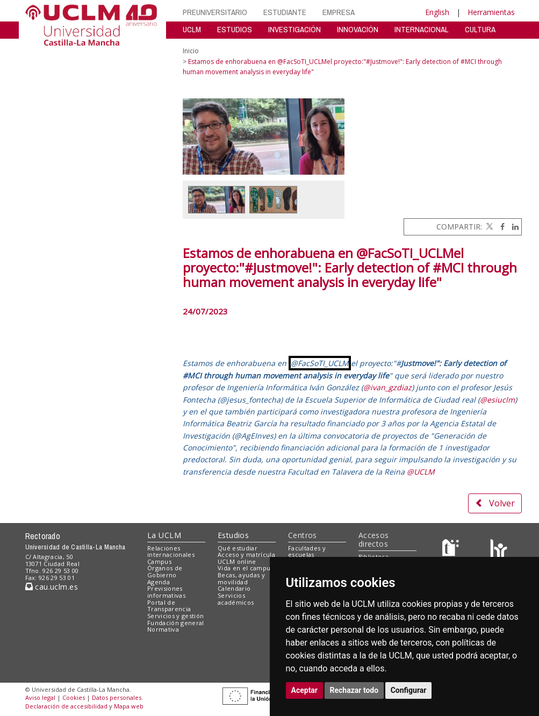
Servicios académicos (236, 598)
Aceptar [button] (304, 690)
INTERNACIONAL (421, 29)
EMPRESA (338, 12)
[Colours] (498, 550)
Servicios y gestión (175, 616)
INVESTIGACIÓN (294, 29)
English (437, 12)
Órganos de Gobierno (164, 571)
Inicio (191, 50)
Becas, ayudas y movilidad (241, 578)
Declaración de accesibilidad (66, 706)
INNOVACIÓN (357, 29)
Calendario (234, 588)
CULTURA (480, 29)
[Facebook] (500, 226)
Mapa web (128, 706)
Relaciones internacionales (171, 551)
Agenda (158, 582)
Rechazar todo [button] (354, 690)
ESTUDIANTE (284, 12)
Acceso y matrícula (246, 554)
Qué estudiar (237, 548)
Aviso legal (40, 697)
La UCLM (164, 535)
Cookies (73, 697)
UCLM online (237, 561)
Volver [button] (495, 503)
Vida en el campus (246, 568)
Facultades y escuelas (307, 551)
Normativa (163, 629)
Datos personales (116, 697)
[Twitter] (488, 226)
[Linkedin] (513, 226)
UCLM (192, 29)
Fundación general (175, 623)
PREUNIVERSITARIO (215, 12)
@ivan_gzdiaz (387, 387)
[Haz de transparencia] (452, 550)
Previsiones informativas (166, 591)
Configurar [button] (409, 690)
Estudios (233, 535)
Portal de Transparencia (169, 605)
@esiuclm (497, 400)
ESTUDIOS (234, 29)
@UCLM (421, 472)
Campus (159, 561)
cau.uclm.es (51, 587)
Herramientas (491, 12)
